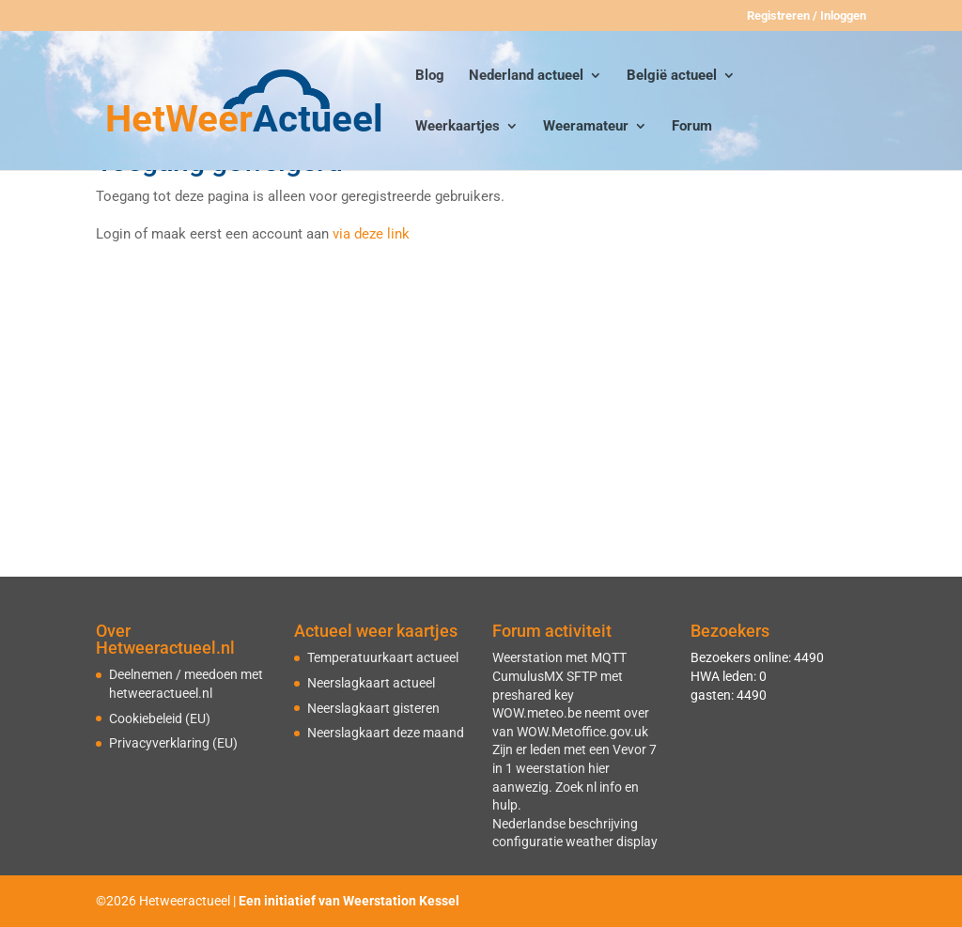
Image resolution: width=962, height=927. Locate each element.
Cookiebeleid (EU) (159, 718)
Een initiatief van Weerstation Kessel (349, 900)
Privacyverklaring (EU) (173, 742)
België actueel (672, 76)
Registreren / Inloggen (806, 16)
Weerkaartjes (457, 126)
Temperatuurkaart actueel (382, 657)
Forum (692, 126)
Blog (429, 76)
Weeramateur (585, 126)
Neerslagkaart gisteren (373, 708)
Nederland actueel (526, 76)
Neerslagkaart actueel (371, 682)
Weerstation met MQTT (559, 657)
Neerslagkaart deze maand (385, 732)
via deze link (371, 233)
